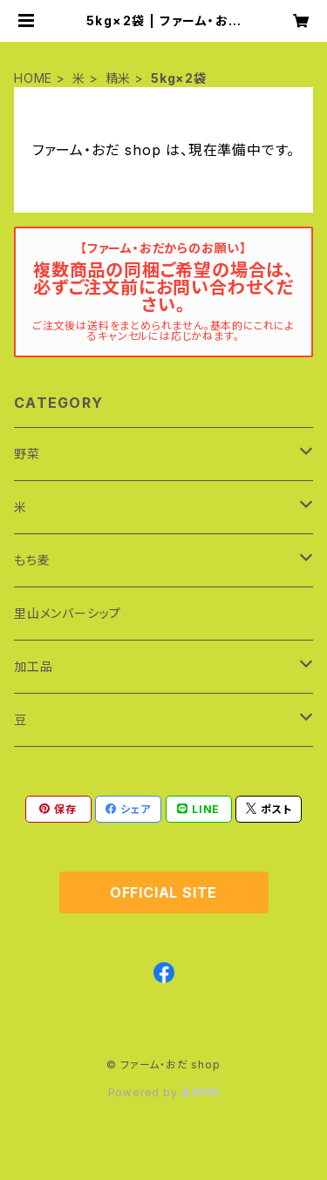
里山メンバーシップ (67, 613)
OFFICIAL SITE (163, 892)
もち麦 (32, 560)
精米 (119, 78)
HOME (33, 78)
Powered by (164, 1092)
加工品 (33, 666)
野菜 (27, 453)
